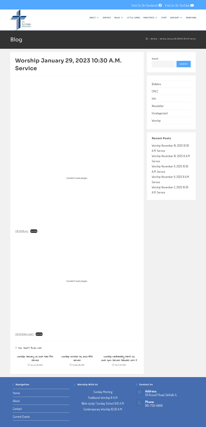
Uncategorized (160, 113)
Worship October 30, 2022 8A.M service (77, 358)
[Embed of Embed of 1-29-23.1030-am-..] (77, 178)
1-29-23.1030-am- (22, 231)
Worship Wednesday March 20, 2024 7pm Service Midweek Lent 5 (119, 358)
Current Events (21, 416)
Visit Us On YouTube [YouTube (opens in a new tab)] (179, 5)
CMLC (155, 91)
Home (16, 393)
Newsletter (158, 106)
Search (155, 58)
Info (154, 98)
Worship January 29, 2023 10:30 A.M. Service (178, 38)
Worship (156, 120)
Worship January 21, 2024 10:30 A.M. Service (35, 358)
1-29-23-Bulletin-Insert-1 (24, 334)
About (16, 401)
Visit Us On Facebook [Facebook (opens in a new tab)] (146, 5)
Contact (17, 409)
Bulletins (156, 84)
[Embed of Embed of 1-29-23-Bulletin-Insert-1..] (77, 281)
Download (33, 231)
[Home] (147, 38)
